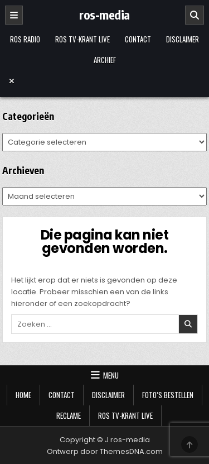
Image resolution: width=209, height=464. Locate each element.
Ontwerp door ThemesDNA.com (105, 451)
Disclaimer (182, 39)
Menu (111, 375)
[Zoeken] (194, 15)
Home (23, 394)
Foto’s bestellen (167, 394)
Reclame (68, 415)
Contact (138, 39)
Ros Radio (25, 39)
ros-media (104, 14)
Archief (105, 59)
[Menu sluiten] (104, 81)
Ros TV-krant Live (82, 39)
